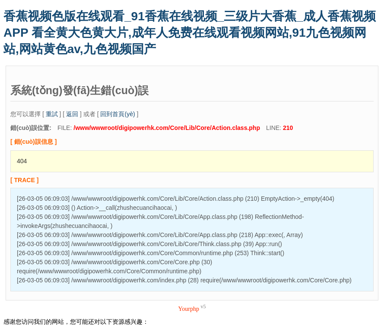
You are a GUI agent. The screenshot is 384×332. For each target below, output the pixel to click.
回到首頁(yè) (117, 114)
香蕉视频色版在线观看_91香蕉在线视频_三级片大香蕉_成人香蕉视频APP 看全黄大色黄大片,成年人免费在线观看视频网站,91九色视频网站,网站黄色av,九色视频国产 (189, 32)
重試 (52, 114)
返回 (72, 114)
